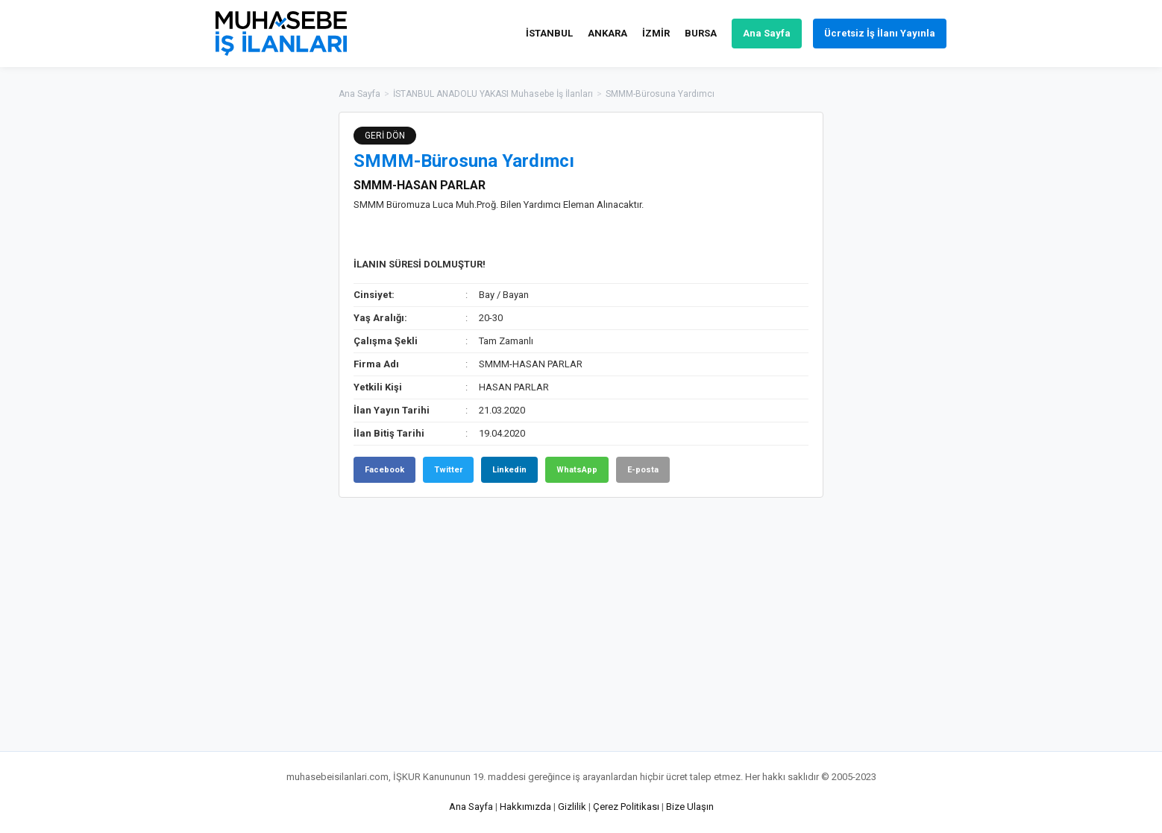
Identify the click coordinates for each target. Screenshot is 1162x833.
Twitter (448, 470)
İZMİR (656, 33)
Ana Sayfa (767, 33)
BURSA (701, 33)
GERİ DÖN (385, 135)
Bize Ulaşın (690, 806)
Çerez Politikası (626, 806)
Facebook (384, 470)
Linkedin (509, 470)
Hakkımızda (525, 806)
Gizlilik (572, 806)
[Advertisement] (898, 335)
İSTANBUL (549, 33)
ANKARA (607, 33)
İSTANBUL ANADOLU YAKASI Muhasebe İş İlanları (493, 94)
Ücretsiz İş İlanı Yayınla (879, 33)
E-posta (643, 470)
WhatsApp (576, 470)
